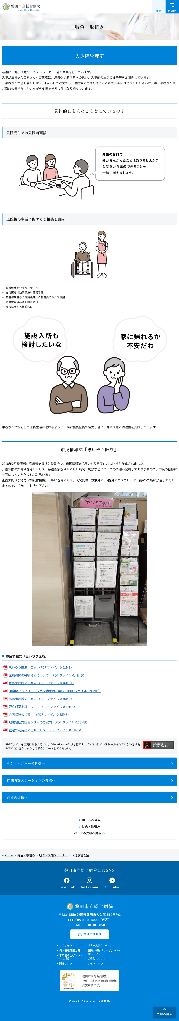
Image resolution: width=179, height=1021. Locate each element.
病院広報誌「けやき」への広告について (104, 951)
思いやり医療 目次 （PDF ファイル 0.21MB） (41, 667)
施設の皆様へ (17, 797)
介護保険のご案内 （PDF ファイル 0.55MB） (40, 714)
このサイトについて (71, 945)
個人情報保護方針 (69, 950)
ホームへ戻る (91, 820)
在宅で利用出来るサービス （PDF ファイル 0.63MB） (46, 730)
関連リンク (65, 963)
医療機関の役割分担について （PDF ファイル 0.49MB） (47, 675)
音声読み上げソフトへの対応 (71, 956)
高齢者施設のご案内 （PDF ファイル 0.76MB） (41, 698)
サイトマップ (95, 963)
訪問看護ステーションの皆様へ (31, 780)
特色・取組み (91, 826)
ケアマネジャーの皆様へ (26, 763)
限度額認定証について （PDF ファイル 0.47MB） (43, 706)
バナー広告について (99, 945)
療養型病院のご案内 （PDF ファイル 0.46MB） (41, 683)
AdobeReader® (60, 744)
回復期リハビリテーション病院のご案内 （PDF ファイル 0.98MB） (55, 690)
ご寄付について (96, 958)
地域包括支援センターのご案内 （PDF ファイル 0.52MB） (49, 722)
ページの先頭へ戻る (87, 833)
